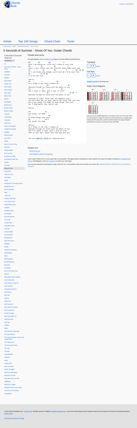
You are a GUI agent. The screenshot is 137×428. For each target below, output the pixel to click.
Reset (98, 66)
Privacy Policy (8, 413)
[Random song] (126, 4)
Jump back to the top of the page (14, 418)
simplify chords (42, 138)
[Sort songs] (9, 61)
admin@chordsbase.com (58, 411)
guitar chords (28, 411)
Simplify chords (92, 81)
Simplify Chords (49, 59)
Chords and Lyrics (34, 151)
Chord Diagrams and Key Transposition (41, 154)
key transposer (51, 161)
